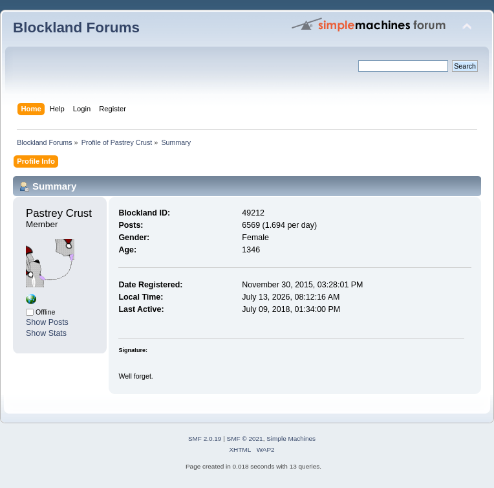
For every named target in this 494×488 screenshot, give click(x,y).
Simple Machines (291, 438)
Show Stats (46, 333)
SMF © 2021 (245, 438)
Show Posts (47, 322)
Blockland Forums (76, 27)
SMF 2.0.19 (205, 438)
